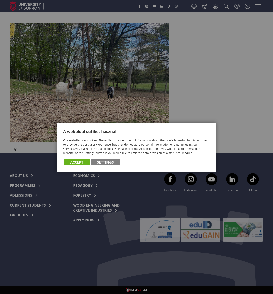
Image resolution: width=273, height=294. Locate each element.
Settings (105, 162)
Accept (76, 162)
